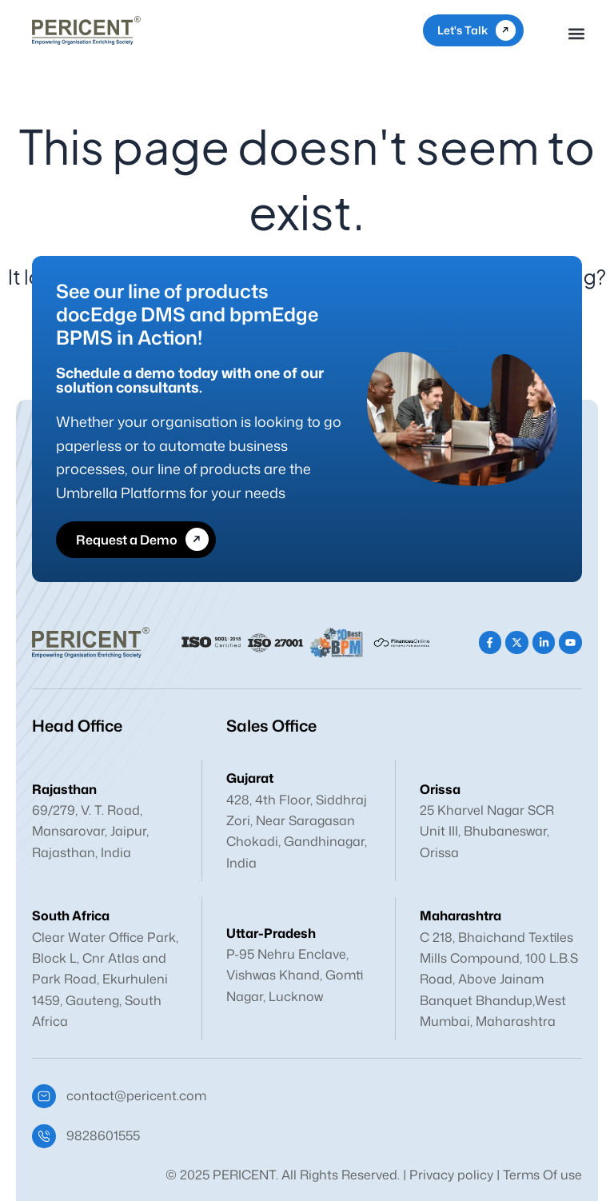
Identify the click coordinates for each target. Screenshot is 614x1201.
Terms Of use (542, 1174)
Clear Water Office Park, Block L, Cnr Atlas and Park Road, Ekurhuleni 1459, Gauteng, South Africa (105, 979)
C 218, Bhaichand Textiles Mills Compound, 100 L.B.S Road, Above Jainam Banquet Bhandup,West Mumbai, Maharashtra (499, 979)
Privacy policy (451, 1174)
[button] (577, 33)
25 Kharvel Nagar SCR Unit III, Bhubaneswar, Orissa (487, 831)
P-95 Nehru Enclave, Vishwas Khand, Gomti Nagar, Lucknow (294, 975)
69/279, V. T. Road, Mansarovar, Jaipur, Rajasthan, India (90, 831)
